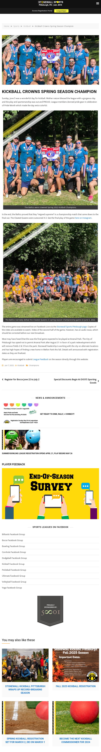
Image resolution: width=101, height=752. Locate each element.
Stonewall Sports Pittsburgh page (72, 326)
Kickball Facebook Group (13, 564)
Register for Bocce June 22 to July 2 (22, 379)
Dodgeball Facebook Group (14, 558)
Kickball (21, 365)
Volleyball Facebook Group (14, 581)
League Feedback (40, 359)
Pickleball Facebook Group (14, 570)
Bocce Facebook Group (12, 540)
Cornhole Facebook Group (14, 552)
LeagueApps (61, 11)
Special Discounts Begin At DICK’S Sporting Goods (75, 381)
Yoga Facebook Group (12, 587)
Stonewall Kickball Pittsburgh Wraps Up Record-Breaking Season (25, 689)
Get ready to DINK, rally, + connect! (57, 414)
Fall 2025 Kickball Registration (76, 686)
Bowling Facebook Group (13, 546)
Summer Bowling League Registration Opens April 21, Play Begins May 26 (37, 453)
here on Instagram (83, 218)
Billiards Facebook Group (13, 534)
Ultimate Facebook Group (13, 575)
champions (34, 365)
